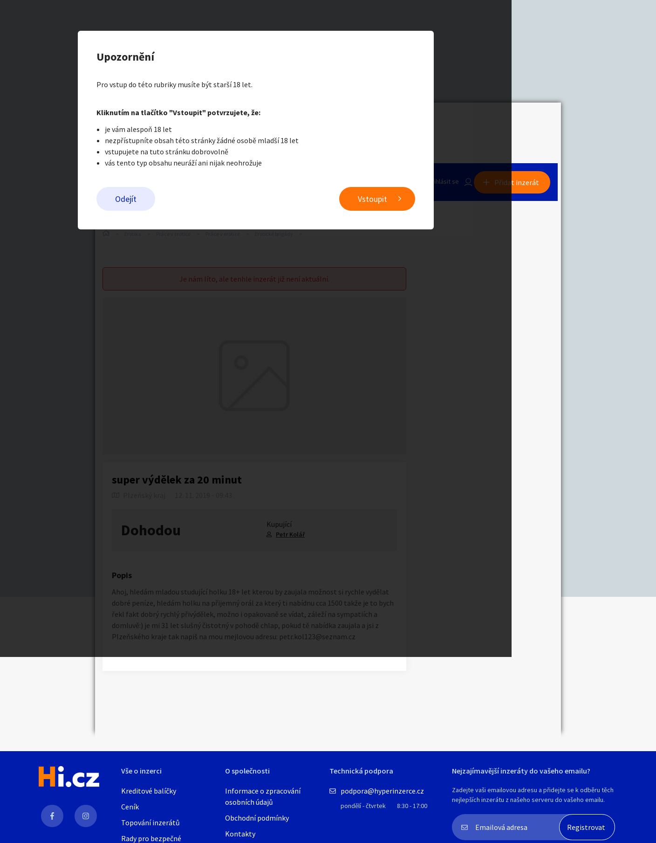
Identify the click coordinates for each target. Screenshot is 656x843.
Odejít (198, 200)
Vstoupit (444, 200)
